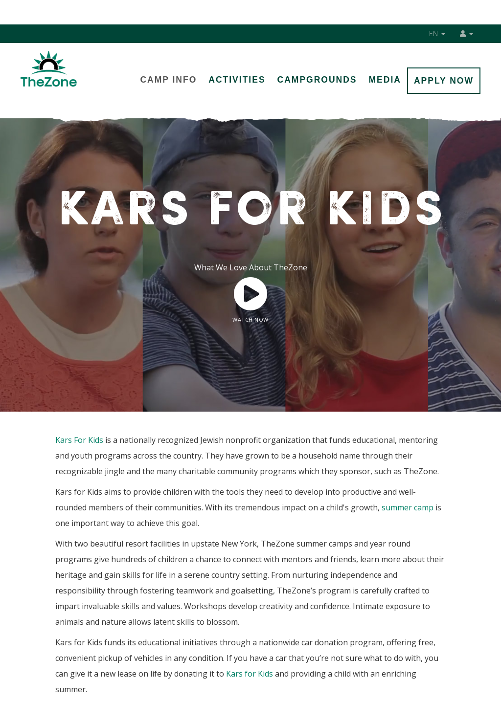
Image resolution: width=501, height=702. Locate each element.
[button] (466, 34)
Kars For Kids (79, 440)
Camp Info (168, 80)
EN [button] (437, 33)
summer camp (407, 507)
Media (385, 80)
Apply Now (444, 81)
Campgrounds (317, 80)
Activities (236, 80)
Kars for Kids (249, 673)
